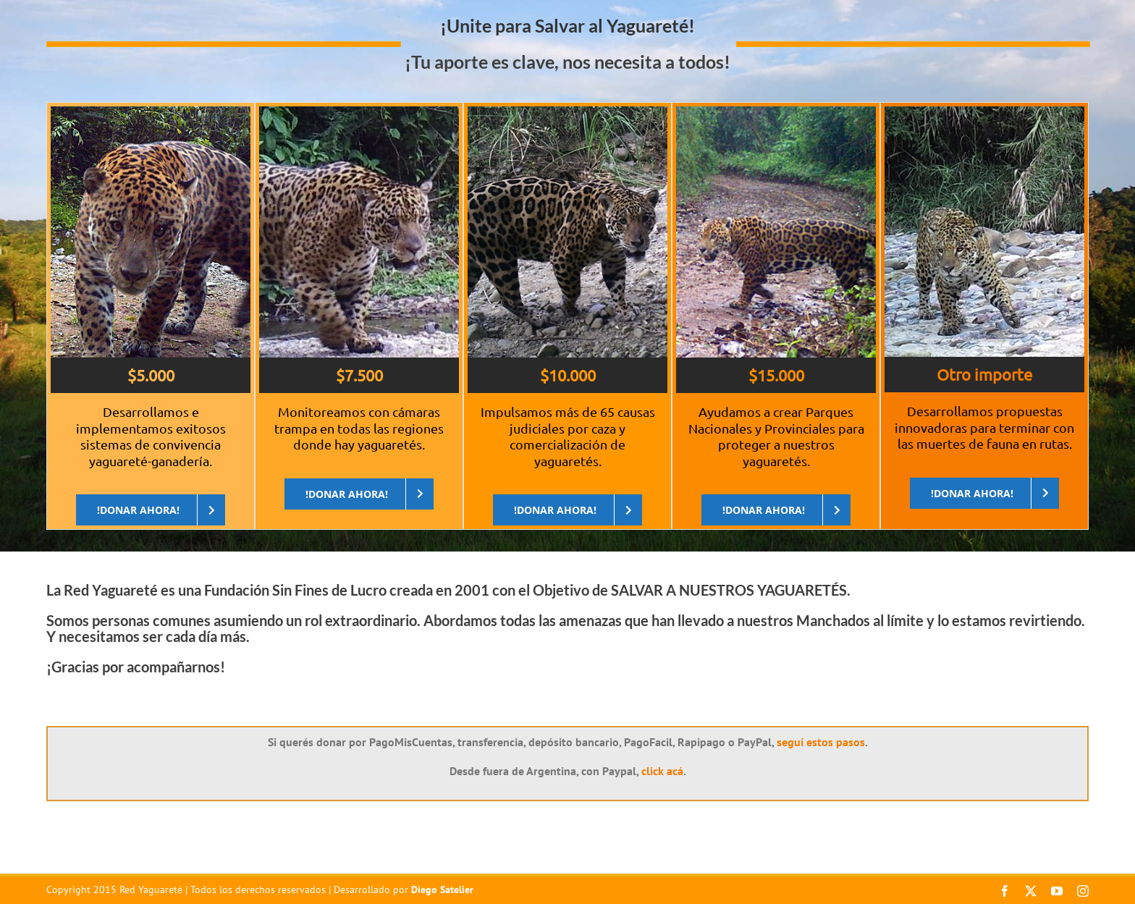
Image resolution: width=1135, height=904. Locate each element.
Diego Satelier (442, 889)
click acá (662, 771)
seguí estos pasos (821, 742)
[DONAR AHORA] (150, 509)
